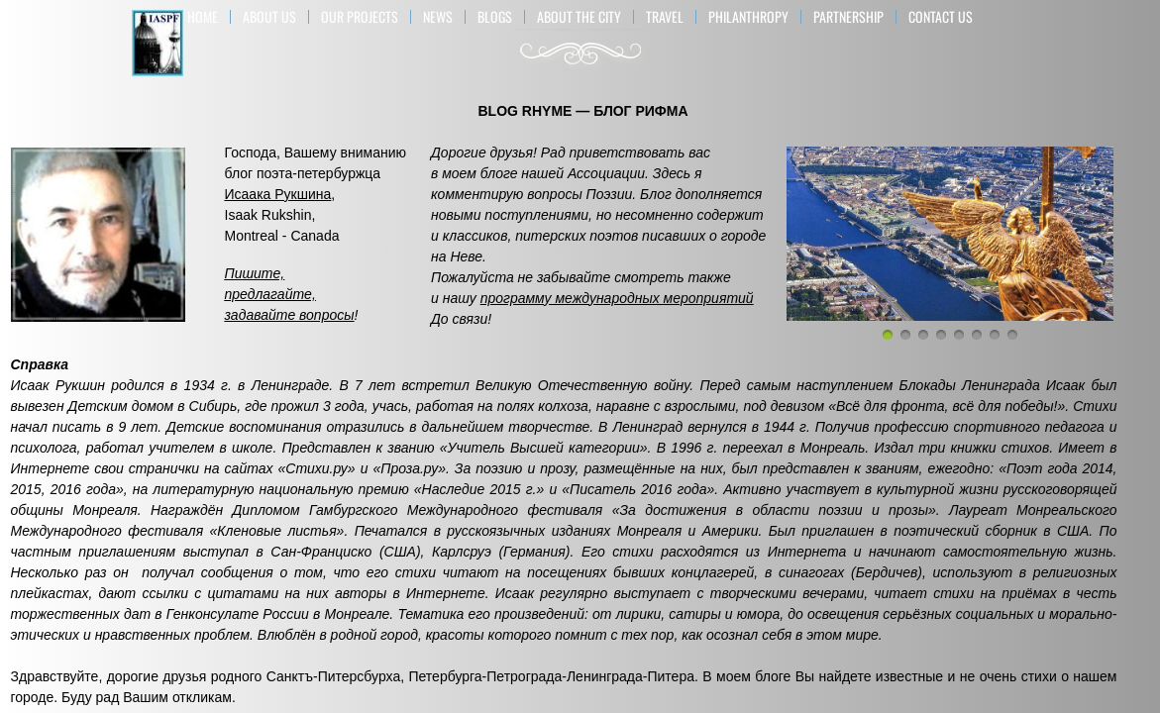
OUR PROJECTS (359, 17)
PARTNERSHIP (848, 17)
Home (202, 17)
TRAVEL (665, 17)
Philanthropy (748, 17)
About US (269, 17)
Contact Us (940, 17)
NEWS (438, 17)
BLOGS (494, 17)
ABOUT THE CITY (579, 17)
